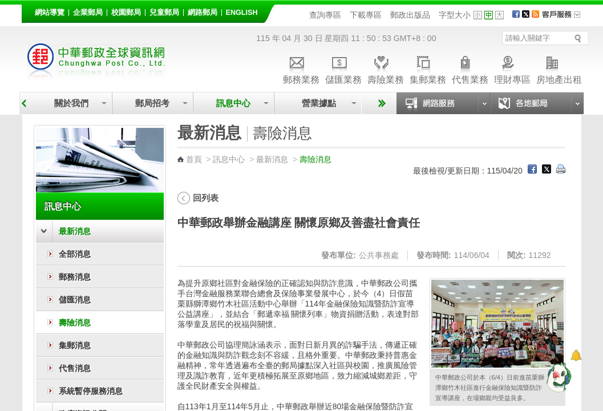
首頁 (194, 159)
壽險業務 (385, 68)
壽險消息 (75, 322)
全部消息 (75, 254)
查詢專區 (325, 14)
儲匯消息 (75, 299)
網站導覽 (49, 13)
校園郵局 (126, 13)
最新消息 (75, 231)
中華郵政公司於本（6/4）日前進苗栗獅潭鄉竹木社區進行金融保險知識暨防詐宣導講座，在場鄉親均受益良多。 (490, 387)
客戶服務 (565, 18)
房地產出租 (559, 68)
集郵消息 (75, 345)
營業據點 (318, 103)
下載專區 (366, 14)
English (242, 13)
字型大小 (455, 14)
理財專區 (512, 68)
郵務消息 (75, 276)
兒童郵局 (164, 13)
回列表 (205, 198)
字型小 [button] (478, 15)
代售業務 (470, 68)
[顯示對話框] (576, 355)
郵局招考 (152, 103)
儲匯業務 (343, 68)
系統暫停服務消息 (91, 391)
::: (28, 10)
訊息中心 (233, 103)
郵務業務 (301, 68)
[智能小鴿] (557, 377)
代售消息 (75, 368)
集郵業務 (428, 68)
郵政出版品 (410, 14)
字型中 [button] (488, 15)
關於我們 (71, 103)
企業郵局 (88, 13)
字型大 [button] (499, 15)
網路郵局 (202, 13)
